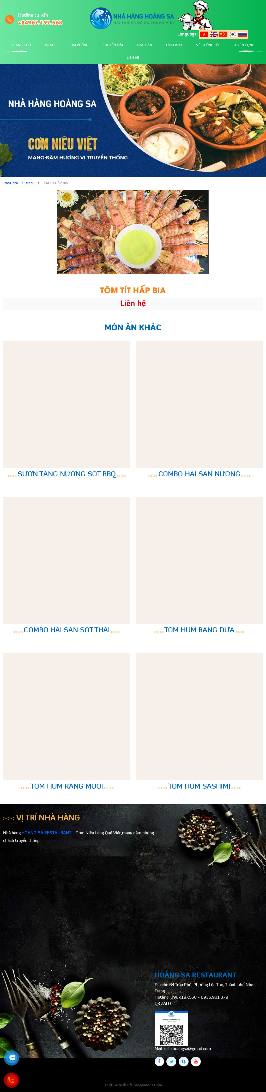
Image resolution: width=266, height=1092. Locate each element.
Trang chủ (21, 45)
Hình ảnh (174, 45)
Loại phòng (78, 45)
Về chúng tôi (207, 45)
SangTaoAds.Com (148, 1085)
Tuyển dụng (243, 45)
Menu (50, 45)
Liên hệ (133, 57)
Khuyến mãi (112, 45)
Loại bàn (144, 45)
